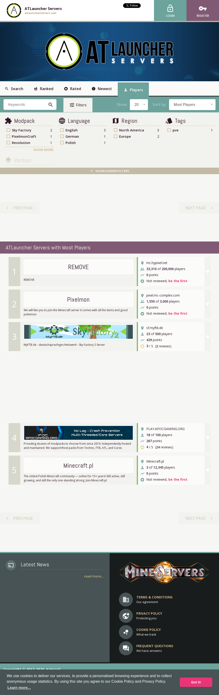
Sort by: (160, 104)
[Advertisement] (109, 208)
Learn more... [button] (19, 688)
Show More (43, 149)
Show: (122, 104)
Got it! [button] (196, 682)
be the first (177, 281)
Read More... (94, 576)
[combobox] (139, 104)
